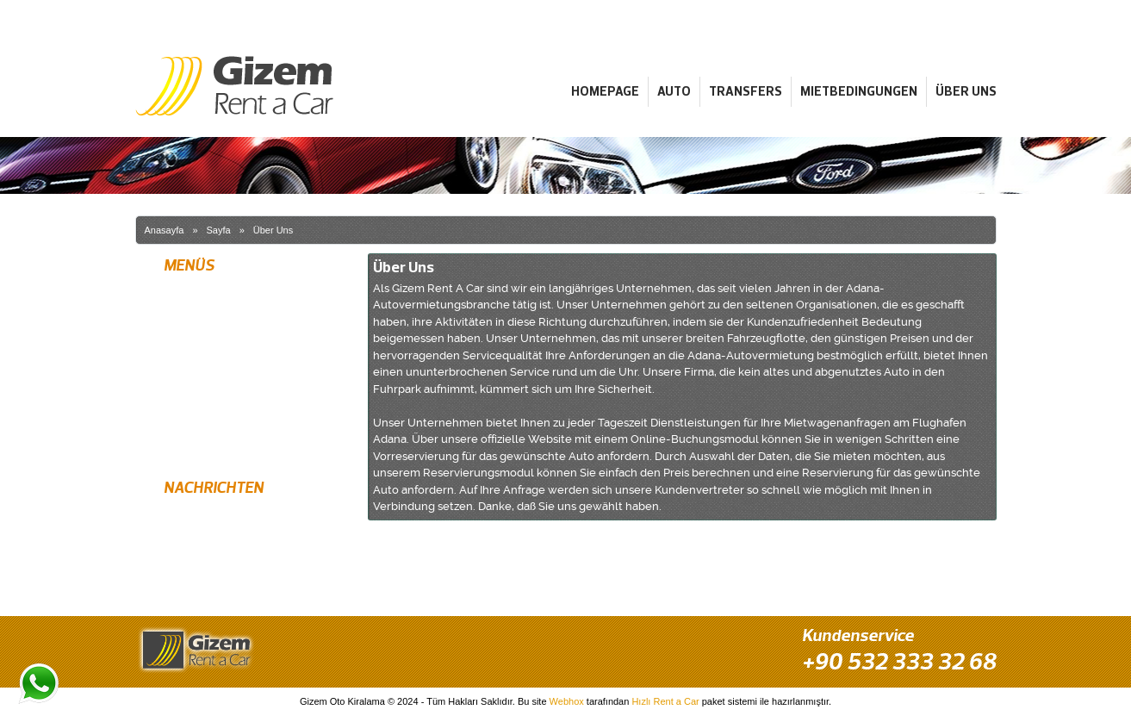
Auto (674, 91)
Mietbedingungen (858, 91)
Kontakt (178, 445)
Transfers (745, 91)
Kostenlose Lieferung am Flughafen (242, 517)
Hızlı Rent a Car (665, 701)
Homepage (605, 91)
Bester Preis (189, 577)
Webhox (567, 701)
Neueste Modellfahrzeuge (220, 547)
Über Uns (966, 91)
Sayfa (219, 230)
